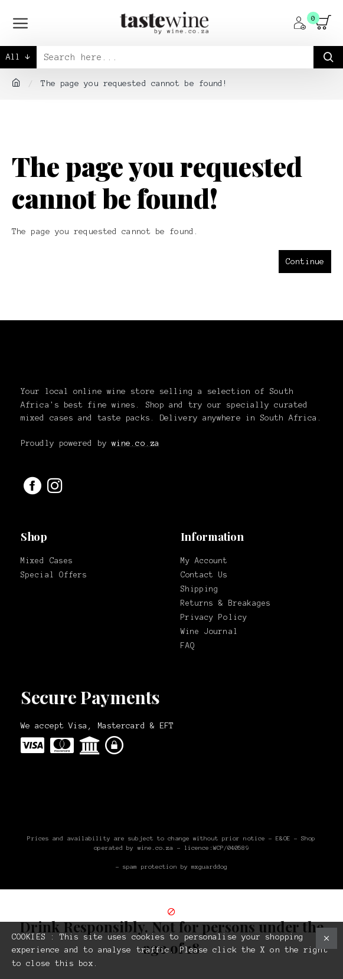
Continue (305, 261)
